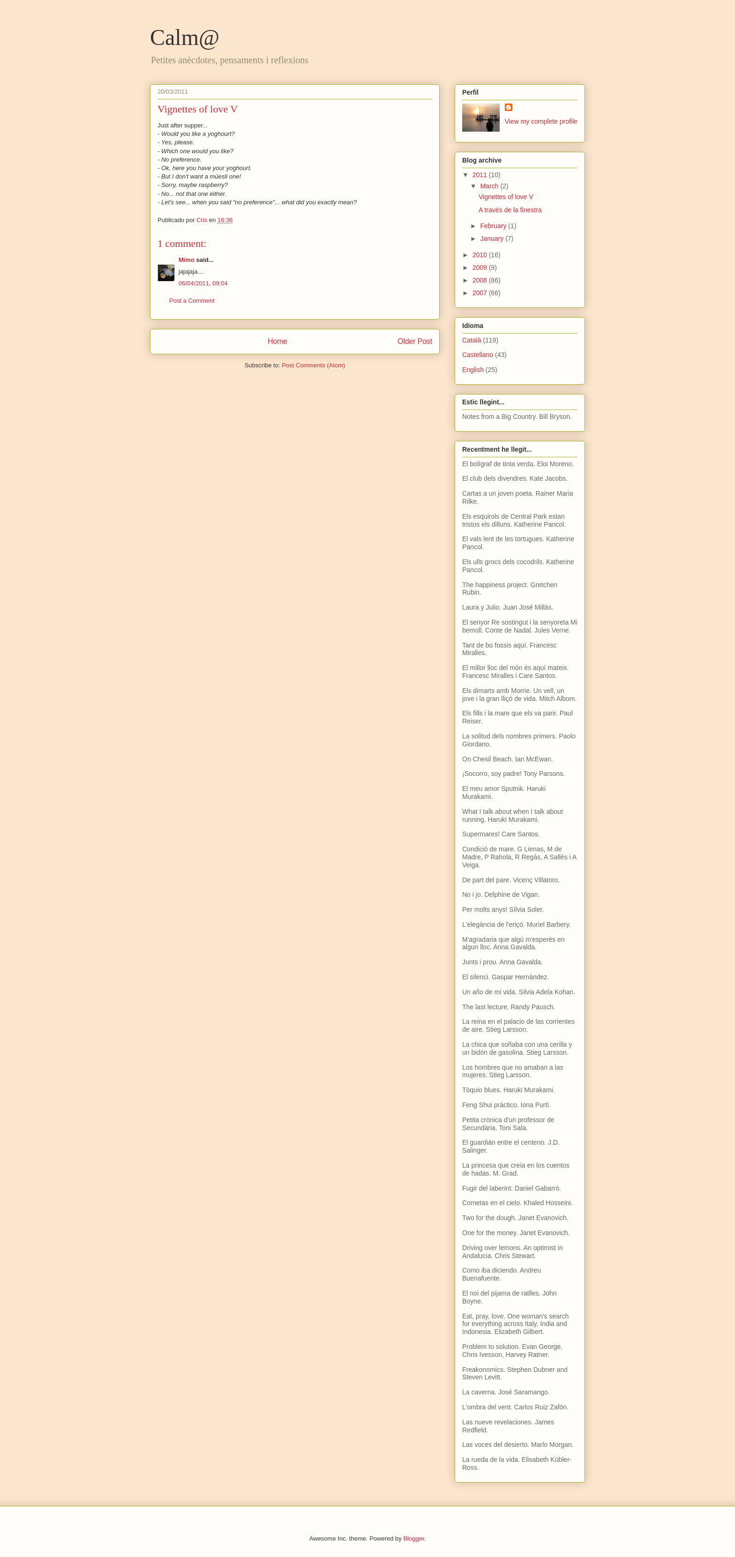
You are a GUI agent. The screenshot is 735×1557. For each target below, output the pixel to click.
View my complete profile (541, 121)
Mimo (187, 259)
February (494, 226)
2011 (480, 175)
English (473, 369)
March (490, 186)
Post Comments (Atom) (313, 365)
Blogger (413, 1538)
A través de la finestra (510, 210)
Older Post (415, 341)
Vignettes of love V (506, 197)
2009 (480, 267)
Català (471, 340)
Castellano (477, 354)
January (492, 238)
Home (277, 341)
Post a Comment (192, 300)
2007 (480, 293)
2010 (480, 255)
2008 (480, 280)
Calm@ (184, 37)
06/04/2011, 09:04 (203, 283)
